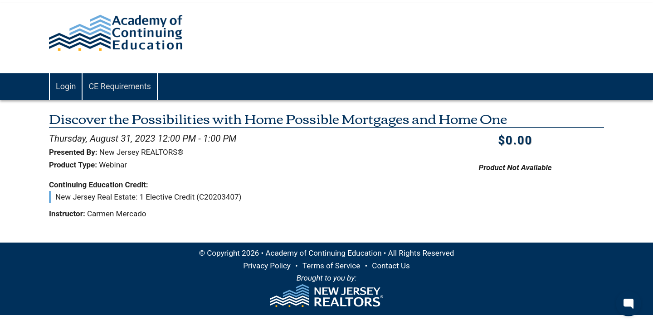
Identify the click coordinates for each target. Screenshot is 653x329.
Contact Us (390, 265)
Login (66, 86)
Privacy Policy (267, 265)
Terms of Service (331, 265)
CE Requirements (119, 86)
